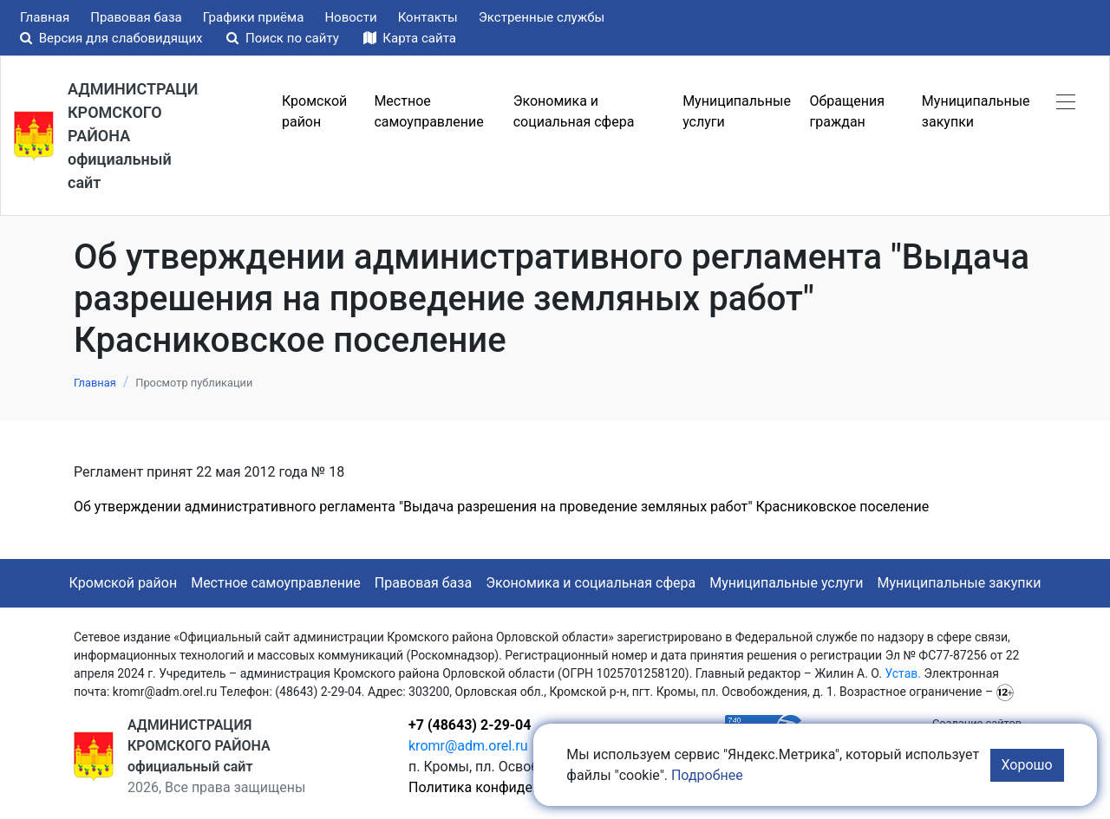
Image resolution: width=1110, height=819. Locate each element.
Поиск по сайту (284, 38)
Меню (236, 111)
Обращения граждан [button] (847, 111)
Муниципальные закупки (959, 583)
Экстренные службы (542, 17)
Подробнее (707, 775)
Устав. (903, 673)
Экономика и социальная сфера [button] (574, 111)
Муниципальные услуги (786, 583)
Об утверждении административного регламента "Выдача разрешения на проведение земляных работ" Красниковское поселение (501, 506)
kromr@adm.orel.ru (468, 746)
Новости (350, 17)
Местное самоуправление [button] (428, 111)
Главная (44, 17)
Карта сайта (409, 38)
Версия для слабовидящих (113, 38)
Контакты (428, 17)
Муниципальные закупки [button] (976, 111)
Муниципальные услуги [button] (736, 111)
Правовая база (136, 17)
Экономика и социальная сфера (590, 583)
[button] (1065, 101)
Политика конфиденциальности (512, 787)
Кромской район (123, 583)
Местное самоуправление (276, 583)
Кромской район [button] (314, 111)
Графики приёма (253, 17)
